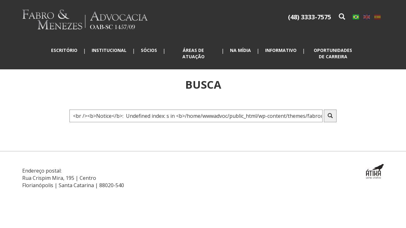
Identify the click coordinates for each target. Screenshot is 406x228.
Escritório (64, 50)
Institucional (109, 50)
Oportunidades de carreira (333, 53)
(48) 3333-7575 (309, 17)
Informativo (281, 50)
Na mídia (240, 50)
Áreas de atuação (193, 53)
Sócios (149, 50)
